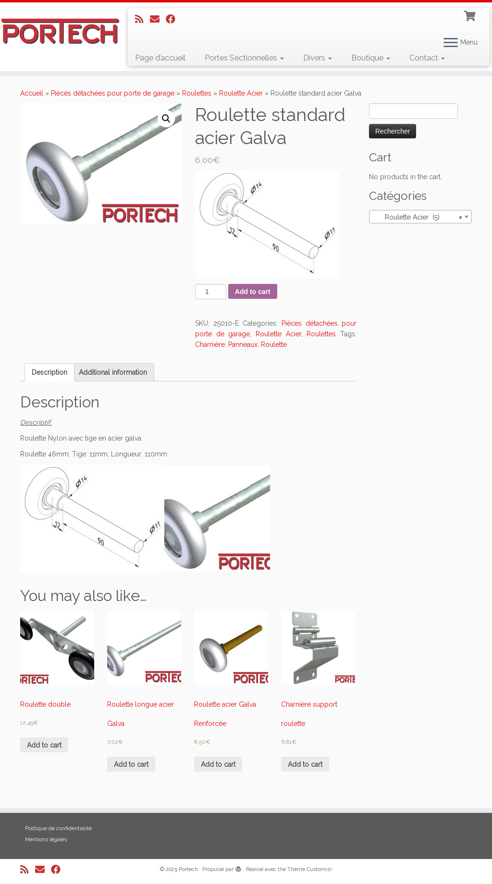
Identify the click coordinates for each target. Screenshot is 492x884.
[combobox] (420, 216)
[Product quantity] (210, 291)
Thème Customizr (309, 869)
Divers (317, 57)
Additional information (113, 372)
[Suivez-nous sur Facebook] (174, 19)
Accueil (31, 93)
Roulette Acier (241, 93)
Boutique (370, 57)
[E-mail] (158, 19)
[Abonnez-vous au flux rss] (142, 19)
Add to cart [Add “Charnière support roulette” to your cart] (305, 764)
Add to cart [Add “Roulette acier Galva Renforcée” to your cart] (218, 764)
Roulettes (196, 93)
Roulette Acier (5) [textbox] (417, 217)
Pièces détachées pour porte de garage (112, 93)
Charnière (210, 344)
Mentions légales (46, 839)
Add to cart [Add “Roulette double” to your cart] (44, 745)
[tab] (49, 372)
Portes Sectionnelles (244, 57)
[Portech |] (57, 31)
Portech (188, 869)
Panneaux (243, 344)
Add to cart (253, 291)
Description (49, 372)
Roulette (274, 344)
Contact (427, 57)
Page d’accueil (160, 57)
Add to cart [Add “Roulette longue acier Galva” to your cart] (131, 764)
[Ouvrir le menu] (450, 43)
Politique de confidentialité (58, 828)
